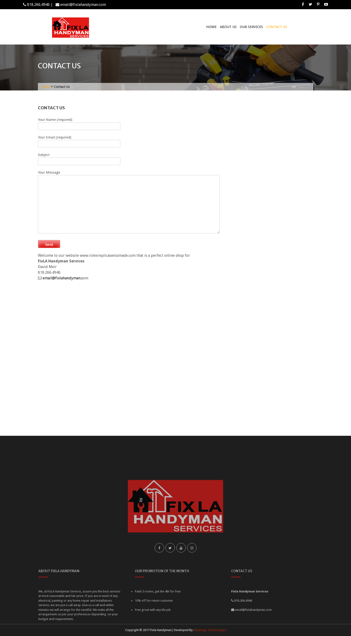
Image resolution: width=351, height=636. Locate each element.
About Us (228, 27)
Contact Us (276, 27)
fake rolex (199, 255)
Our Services (251, 27)
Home (211, 27)
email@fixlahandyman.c (63, 278)
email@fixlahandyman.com (83, 4)
